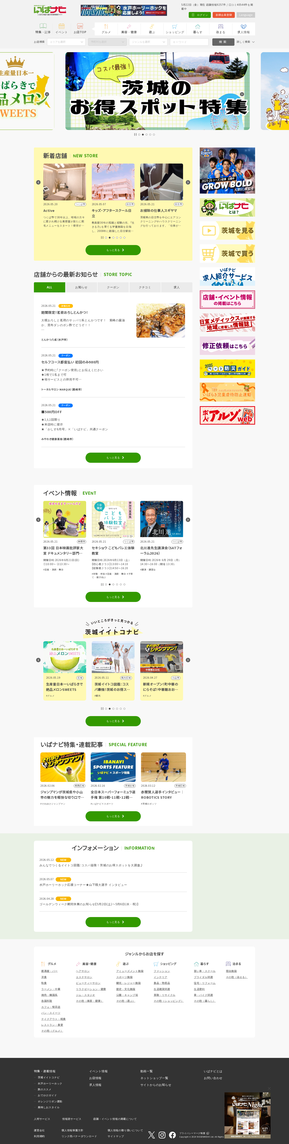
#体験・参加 (50, 569)
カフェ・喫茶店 (50, 1007)
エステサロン (84, 977)
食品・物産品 (162, 983)
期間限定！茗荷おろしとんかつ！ (64, 313)
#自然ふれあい (65, 569)
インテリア (160, 977)
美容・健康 (129, 32)
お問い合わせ (213, 1078)
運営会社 (39, 1130)
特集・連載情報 (45, 1071)
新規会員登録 (224, 14)
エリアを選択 (57, 41)
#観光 (146, 696)
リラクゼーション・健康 (91, 989)
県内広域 (77, 678)
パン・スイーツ (50, 1012)
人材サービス (42, 1118)
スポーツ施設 (124, 977)
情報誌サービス (71, 1118)
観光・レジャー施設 (128, 983)
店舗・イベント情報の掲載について (115, 1118)
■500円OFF (51, 412)
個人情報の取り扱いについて (125, 1130)
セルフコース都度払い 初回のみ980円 (70, 362)
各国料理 (46, 1000)
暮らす (197, 32)
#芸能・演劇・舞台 (102, 569)
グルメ (106, 32)
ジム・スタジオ (85, 995)
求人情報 (243, 32)
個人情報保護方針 (72, 1130)
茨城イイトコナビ (49, 1077)
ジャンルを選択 (141, 41)
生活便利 (199, 989)
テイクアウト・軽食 (53, 1019)
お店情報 (95, 1078)
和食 (44, 983)
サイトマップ (116, 1136)
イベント (61, 32)
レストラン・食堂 (52, 1024)
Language (246, 14)
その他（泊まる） (237, 977)
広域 (128, 678)
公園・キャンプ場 (127, 995)
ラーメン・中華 (50, 989)
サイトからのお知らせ (155, 1084)
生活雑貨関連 (162, 989)
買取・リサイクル (164, 995)
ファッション (162, 971)
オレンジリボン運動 (50, 1101)
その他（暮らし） (205, 1000)
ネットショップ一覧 (154, 1078)
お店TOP (80, 32)
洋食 (44, 977)
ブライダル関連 (203, 977)
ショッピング (175, 32)
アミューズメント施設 (130, 971)
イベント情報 (98, 1071)
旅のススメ (44, 1089)
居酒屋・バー (49, 971)
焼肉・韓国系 (49, 995)
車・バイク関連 (203, 995)
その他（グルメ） (52, 1030)
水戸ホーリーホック (50, 1083)
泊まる (220, 32)
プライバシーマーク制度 (192, 1133)
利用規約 (39, 1136)
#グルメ (50, 696)
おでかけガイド (47, 1095)
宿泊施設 (231, 971)
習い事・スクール (205, 971)
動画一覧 (146, 1071)
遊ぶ (152, 32)
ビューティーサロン (88, 983)
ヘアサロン (83, 971)
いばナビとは (213, 1071)
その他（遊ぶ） (125, 1000)
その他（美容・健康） (89, 1000)
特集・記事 (43, 32)
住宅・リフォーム (205, 983)
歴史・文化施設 (125, 989)
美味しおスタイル (49, 1107)
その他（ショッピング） (169, 1000)
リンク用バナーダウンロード (79, 1136)
